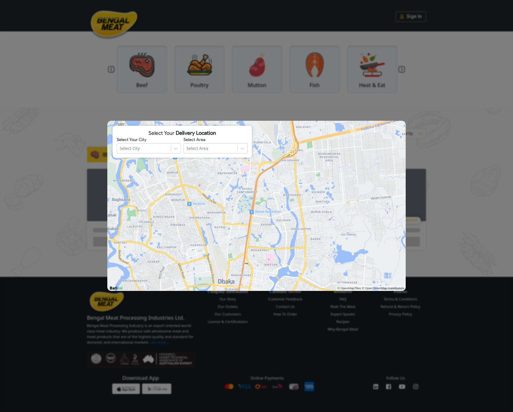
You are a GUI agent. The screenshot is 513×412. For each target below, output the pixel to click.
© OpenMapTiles (349, 288)
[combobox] (120, 148)
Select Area (194, 139)
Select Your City (131, 139)
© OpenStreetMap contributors (383, 288)
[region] (256, 206)
